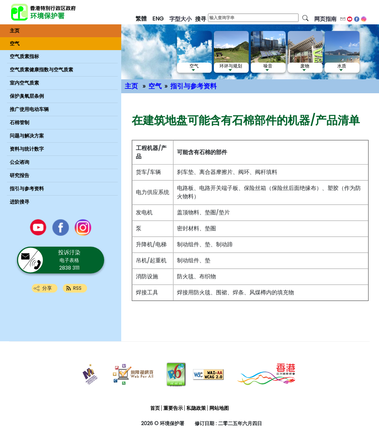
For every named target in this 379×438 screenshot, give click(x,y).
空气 (155, 86)
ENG (158, 19)
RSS (77, 288)
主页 (131, 86)
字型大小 (180, 19)
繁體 (141, 19)
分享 (47, 288)
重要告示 (173, 408)
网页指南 (325, 19)
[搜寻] (305, 18)
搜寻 (200, 19)
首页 (155, 408)
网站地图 (219, 408)
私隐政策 (196, 408)
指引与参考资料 (193, 86)
